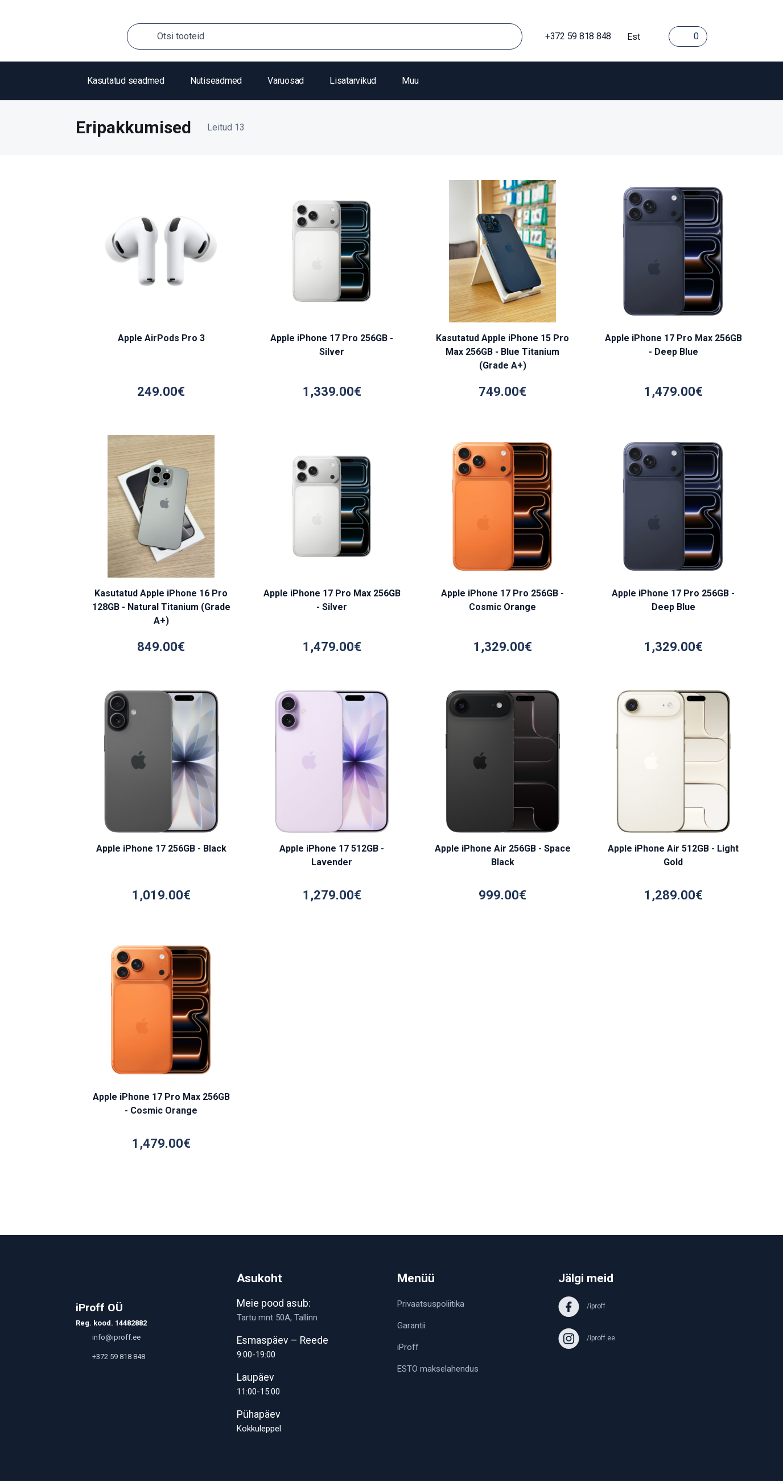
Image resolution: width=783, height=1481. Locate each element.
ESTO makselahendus (438, 1369)
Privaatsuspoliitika (430, 1304)
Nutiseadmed (216, 80)
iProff (408, 1347)
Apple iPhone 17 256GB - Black (161, 848)
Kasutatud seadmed (125, 80)
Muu (410, 80)
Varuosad (285, 80)
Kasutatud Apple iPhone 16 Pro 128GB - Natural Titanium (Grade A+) (161, 607)
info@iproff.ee (108, 1337)
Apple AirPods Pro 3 (161, 338)
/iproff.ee (586, 1338)
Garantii (411, 1325)
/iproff (581, 1306)
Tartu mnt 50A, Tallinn (277, 1317)
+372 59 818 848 (572, 36)
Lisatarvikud (352, 80)
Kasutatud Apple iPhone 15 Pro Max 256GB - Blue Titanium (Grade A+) (502, 352)
